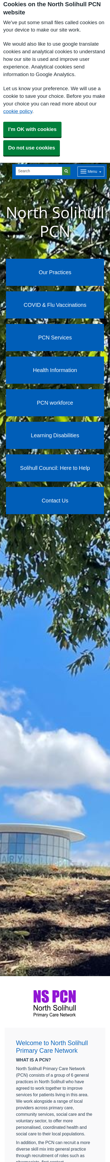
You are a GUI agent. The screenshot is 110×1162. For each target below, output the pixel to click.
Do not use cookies (31, 147)
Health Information (55, 370)
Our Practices (55, 272)
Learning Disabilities (55, 435)
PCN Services (55, 337)
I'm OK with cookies (32, 129)
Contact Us (55, 500)
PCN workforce (55, 402)
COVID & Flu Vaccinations (55, 305)
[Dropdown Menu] (90, 172)
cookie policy (17, 111)
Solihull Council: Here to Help (55, 468)
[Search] (39, 171)
